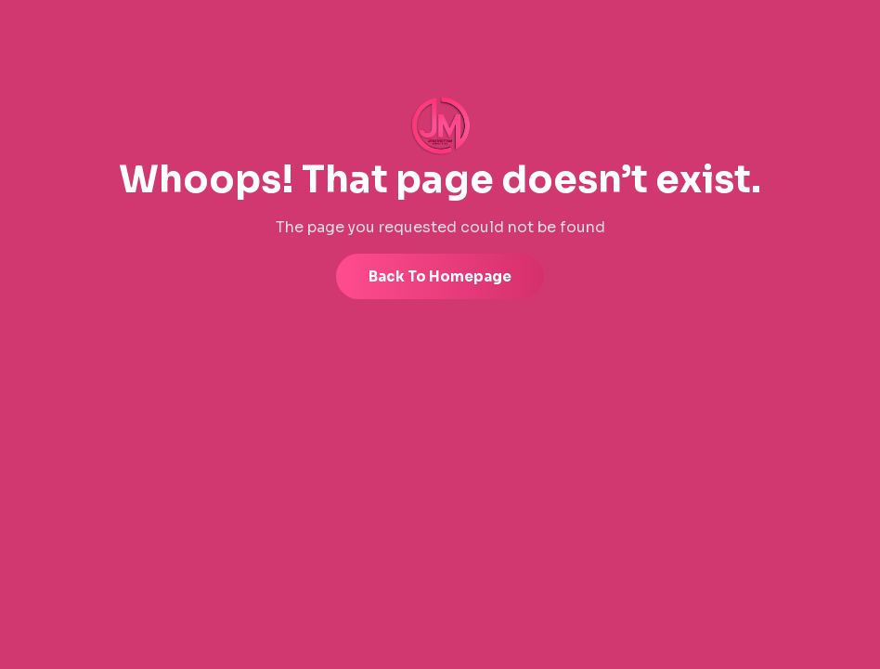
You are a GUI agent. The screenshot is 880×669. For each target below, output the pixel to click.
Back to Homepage (440, 276)
